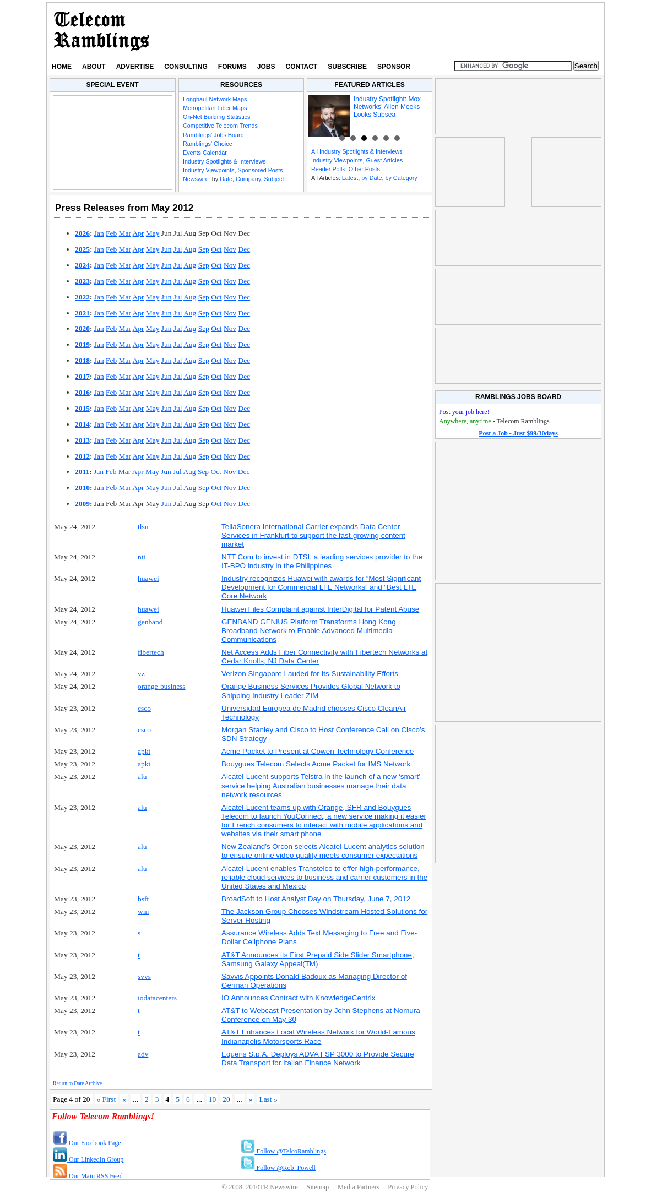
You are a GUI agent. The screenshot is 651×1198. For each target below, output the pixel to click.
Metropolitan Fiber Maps (215, 108)
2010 (82, 487)
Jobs (266, 66)
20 (226, 1099)
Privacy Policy (408, 1187)
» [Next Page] (251, 1099)
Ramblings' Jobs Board (213, 135)
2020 (82, 328)
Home (62, 66)
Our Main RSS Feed (88, 1176)
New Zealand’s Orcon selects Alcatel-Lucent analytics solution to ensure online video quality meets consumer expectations (323, 850)
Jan (99, 233)
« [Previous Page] (124, 1099)
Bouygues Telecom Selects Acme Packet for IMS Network (315, 764)
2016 (82, 392)
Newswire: (196, 179)
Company (248, 179)
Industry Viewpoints (208, 170)
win (143, 911)
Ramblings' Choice (207, 143)
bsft (143, 899)
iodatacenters (157, 998)
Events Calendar (205, 152)
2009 (82, 503)
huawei (148, 578)
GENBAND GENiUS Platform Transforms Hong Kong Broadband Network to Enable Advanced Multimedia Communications (308, 631)
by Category (401, 178)
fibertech (151, 652)
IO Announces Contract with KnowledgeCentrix (298, 998)
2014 (82, 424)
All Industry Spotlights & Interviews (357, 151)
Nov (230, 249)
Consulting (185, 66)
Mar (125, 233)
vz (141, 673)
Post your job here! (464, 412)
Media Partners (358, 1187)
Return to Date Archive (77, 1083)
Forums (232, 66)
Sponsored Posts (260, 170)
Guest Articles (384, 160)
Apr (138, 233)
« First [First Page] (106, 1099)
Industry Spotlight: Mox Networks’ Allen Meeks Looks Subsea (387, 106)
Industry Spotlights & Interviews (224, 161)
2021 (82, 313)
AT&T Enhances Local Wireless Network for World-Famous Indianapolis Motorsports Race (318, 1036)
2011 (82, 471)
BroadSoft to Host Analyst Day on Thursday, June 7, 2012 (315, 899)
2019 (82, 344)
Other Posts (364, 169)
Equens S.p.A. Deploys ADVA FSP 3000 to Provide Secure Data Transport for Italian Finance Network (317, 1058)
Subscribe (347, 66)
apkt (144, 751)
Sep (203, 249)
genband (150, 622)
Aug (189, 249)
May (153, 233)
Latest (350, 178)
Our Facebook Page (87, 1143)
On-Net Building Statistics (216, 116)
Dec (244, 249)
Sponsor (393, 66)
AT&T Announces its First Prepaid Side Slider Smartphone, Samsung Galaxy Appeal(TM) (317, 959)
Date (226, 179)
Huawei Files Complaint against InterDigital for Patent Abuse (320, 609)
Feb (111, 233)
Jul (177, 249)
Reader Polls (328, 169)
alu (142, 776)
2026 (82, 233)
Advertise (135, 66)
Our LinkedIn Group (88, 1159)
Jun (166, 249)
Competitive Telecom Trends (220, 125)
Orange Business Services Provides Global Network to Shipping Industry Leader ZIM (310, 690)
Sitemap (317, 1187)
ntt (141, 557)
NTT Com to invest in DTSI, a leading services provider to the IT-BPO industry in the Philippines (321, 561)
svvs (144, 976)
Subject (274, 179)
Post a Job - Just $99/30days (518, 433)
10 (212, 1099)
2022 (82, 297)
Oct (216, 249)
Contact (302, 66)
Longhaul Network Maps (215, 99)
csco (144, 708)
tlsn (143, 526)
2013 (82, 440)
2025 (82, 249)
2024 (82, 265)
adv (143, 1054)
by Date (371, 178)
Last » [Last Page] (268, 1099)
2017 (82, 376)
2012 (82, 456)
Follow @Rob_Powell (278, 1168)
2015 (82, 408)
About (94, 66)
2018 (82, 360)
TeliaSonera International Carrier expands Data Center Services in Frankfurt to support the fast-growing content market (313, 535)
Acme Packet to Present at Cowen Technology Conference (317, 751)
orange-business (162, 686)
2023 (82, 281)
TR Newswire (101, 30)
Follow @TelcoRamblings (284, 1151)
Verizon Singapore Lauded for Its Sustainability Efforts (309, 673)
